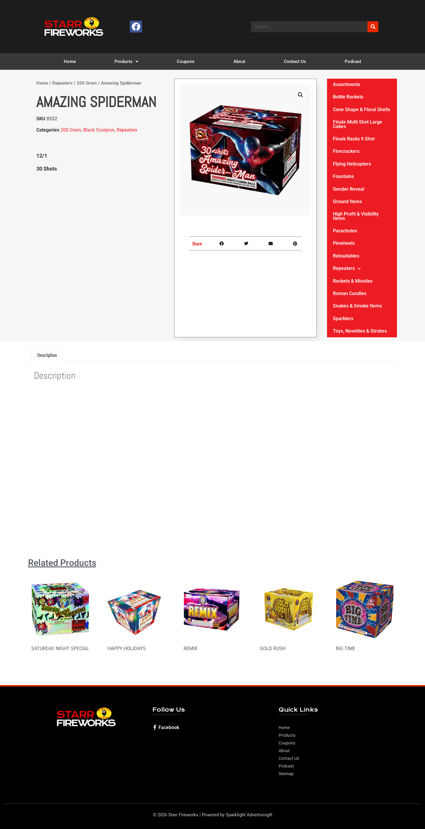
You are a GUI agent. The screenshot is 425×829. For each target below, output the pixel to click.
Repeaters (62, 83)
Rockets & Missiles (352, 281)
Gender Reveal (348, 189)
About (239, 61)
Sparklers (343, 318)
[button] (300, 95)
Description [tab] (47, 355)
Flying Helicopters (352, 164)
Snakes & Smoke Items (357, 306)
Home (70, 61)
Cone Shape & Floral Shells (361, 109)
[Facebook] (154, 727)
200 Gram (87, 83)
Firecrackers (346, 151)
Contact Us (295, 61)
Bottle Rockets (348, 97)
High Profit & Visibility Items (356, 216)
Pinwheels (344, 243)
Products (126, 61)
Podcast (353, 61)
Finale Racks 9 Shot (354, 139)
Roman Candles (349, 293)
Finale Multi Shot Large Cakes (357, 124)
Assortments (346, 84)
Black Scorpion (99, 130)
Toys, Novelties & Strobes (360, 331)
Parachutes (345, 231)
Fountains (343, 176)
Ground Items (347, 201)
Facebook (168, 727)
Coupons (185, 61)
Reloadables (346, 256)
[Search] (372, 26)
